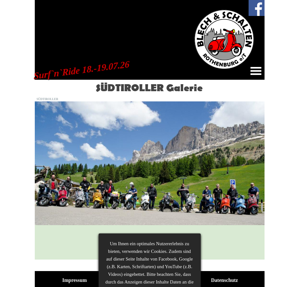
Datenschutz (224, 280)
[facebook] (257, 8)
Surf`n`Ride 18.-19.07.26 (82, 70)
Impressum (74, 280)
